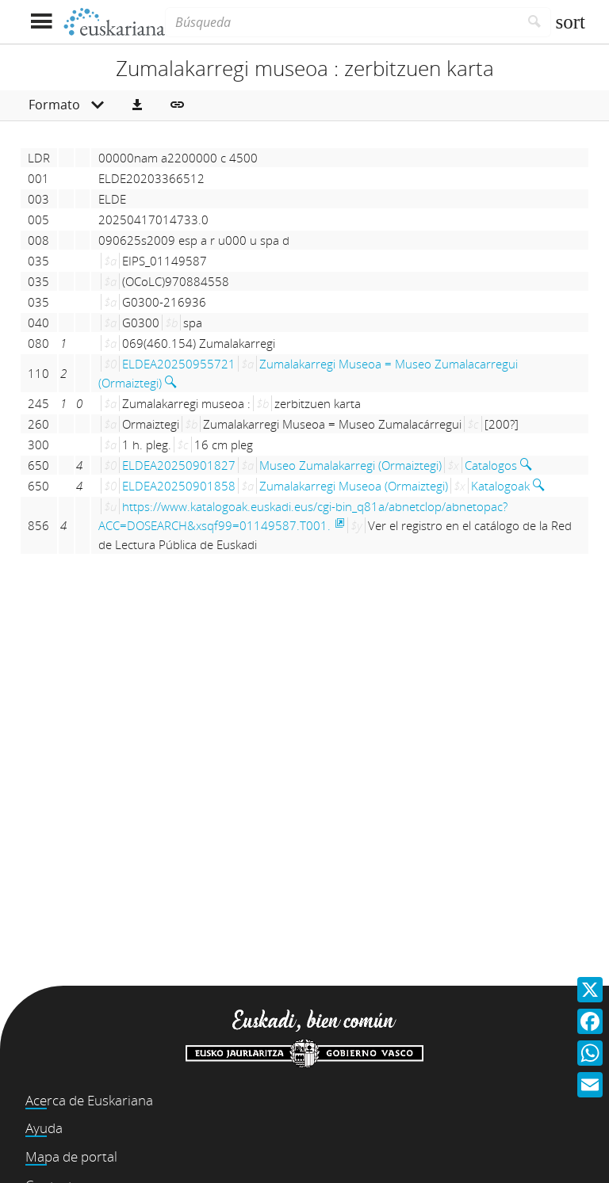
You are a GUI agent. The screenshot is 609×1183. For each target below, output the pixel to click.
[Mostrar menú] (41, 22)
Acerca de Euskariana (89, 1100)
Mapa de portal (71, 1156)
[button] (137, 105)
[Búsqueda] (342, 22)
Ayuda (44, 1128)
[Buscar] (535, 22)
